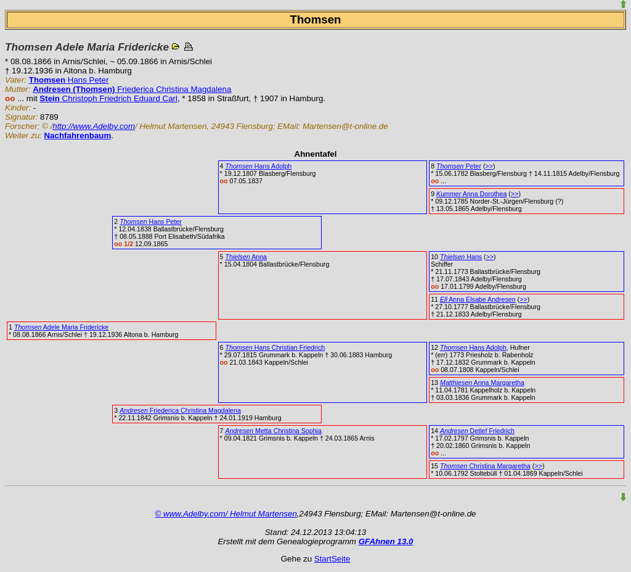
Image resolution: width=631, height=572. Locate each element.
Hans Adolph (258, 166)
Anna (246, 256)
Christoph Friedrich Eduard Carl (108, 98)
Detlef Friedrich (477, 430)
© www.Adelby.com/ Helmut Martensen (226, 513)
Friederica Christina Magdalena (132, 89)
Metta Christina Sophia (273, 430)
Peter (458, 166)
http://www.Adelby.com (93, 126)
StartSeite (332, 558)
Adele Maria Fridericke (61, 327)
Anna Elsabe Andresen (478, 299)
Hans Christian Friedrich (275, 347)
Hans (461, 256)
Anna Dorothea (471, 193)
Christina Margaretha (485, 466)
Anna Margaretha (482, 382)
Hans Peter (69, 80)
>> (488, 166)
